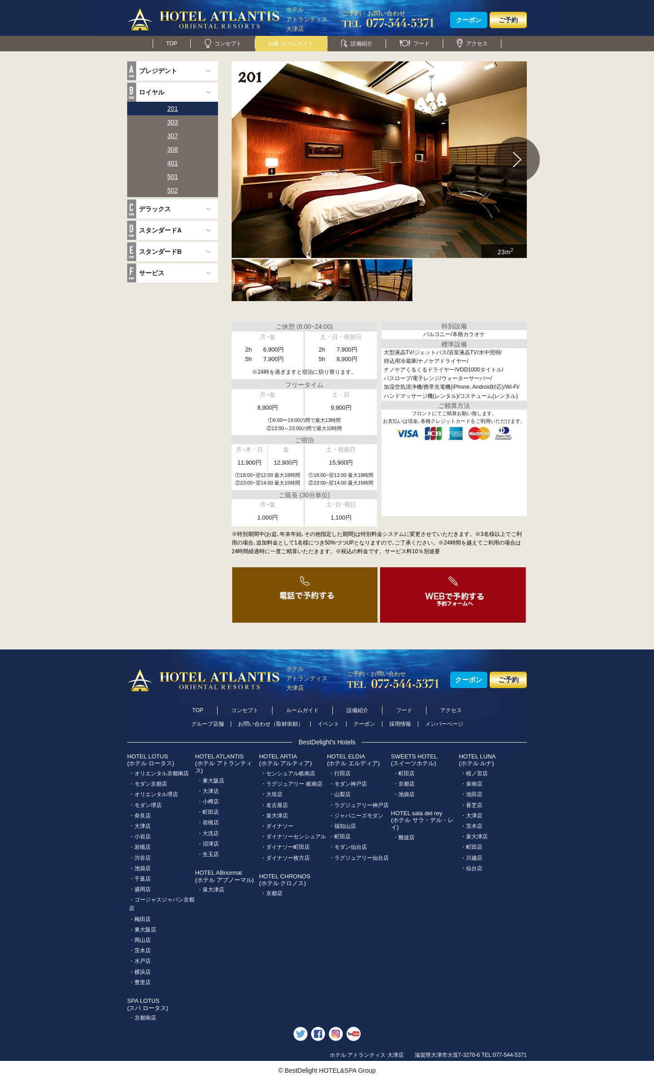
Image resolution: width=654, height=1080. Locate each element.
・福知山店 (342, 826)
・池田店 (471, 794)
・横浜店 (140, 972)
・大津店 (140, 826)
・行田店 (340, 773)
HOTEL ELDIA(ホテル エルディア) (353, 760)
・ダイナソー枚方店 (285, 858)
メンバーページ (444, 724)
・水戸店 (140, 961)
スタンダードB (160, 251)
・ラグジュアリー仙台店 (359, 858)
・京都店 (271, 893)
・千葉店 (140, 879)
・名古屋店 (274, 805)
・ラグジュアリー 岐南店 (291, 784)
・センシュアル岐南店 (288, 773)
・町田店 (208, 812)
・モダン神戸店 (348, 784)
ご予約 (508, 20)
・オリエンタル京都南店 (159, 773)
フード (415, 43)
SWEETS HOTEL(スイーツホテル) (414, 760)
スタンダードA (160, 230)
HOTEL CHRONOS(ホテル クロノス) (284, 880)
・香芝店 (471, 805)
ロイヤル (151, 92)
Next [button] (517, 160)
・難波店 (404, 837)
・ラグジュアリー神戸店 (359, 805)
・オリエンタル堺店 (153, 794)
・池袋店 (140, 868)
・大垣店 (271, 794)
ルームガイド (291, 43)
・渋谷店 (140, 858)
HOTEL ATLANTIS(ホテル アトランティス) (223, 763)
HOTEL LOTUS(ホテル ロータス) (150, 760)
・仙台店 (471, 868)
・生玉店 (208, 854)
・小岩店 (140, 836)
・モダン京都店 (148, 784)
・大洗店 (208, 833)
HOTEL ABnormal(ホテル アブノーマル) (224, 876)
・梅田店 (140, 919)
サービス (151, 273)
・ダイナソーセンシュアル (293, 836)
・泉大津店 (210, 890)
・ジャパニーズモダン (356, 815)
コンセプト (223, 43)
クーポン (468, 20)
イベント (328, 724)
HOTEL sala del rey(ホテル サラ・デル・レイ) (422, 820)
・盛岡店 (140, 889)
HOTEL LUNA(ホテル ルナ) (477, 760)
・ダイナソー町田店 (285, 847)
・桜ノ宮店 (474, 773)
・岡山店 (140, 940)
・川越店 (471, 858)
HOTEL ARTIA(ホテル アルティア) (285, 760)
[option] (379, 159)
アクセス (472, 43)
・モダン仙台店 (348, 847)
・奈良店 (140, 815)
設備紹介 (356, 43)
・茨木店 (140, 950)
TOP (171, 43)
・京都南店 (142, 1018)
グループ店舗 (207, 724)
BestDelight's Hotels (327, 742)
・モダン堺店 (145, 805)
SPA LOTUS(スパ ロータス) (147, 1004)
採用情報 (400, 724)
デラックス (155, 209)
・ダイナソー (277, 826)
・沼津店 (208, 844)
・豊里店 (140, 982)
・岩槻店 (140, 847)
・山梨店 (340, 794)
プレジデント (158, 70)
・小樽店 (208, 801)
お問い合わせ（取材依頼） (270, 724)
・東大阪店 (142, 929)
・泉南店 (471, 784)
